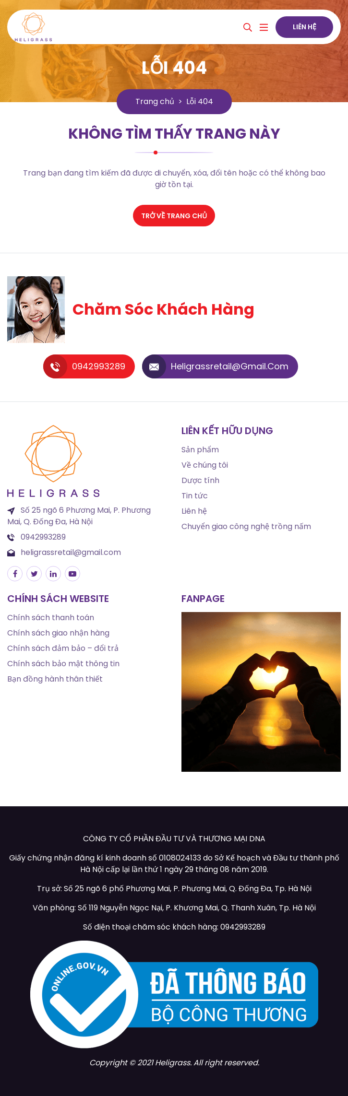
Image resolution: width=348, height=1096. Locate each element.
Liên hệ (304, 27)
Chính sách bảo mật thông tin (63, 663)
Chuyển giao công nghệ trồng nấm (246, 526)
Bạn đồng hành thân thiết (55, 678)
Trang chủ (154, 101)
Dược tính (200, 480)
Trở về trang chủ (174, 216)
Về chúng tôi (204, 465)
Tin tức (194, 495)
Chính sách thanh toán (50, 617)
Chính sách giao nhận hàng (58, 632)
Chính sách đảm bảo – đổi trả (63, 648)
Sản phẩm (200, 449)
